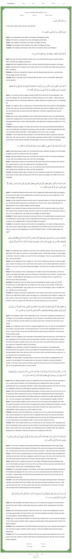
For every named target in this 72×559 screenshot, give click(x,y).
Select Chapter (48, 15)
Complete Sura (29, 543)
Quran (34, 555)
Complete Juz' (43, 543)
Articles (53, 3)
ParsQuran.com (36, 557)
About (42, 554)
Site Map (37, 554)
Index (33, 3)
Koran (37, 555)
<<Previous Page (29, 546)
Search (43, 3)
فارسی (63, 3)
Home (23, 3)
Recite (35, 15)
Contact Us (30, 554)
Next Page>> (43, 546)
